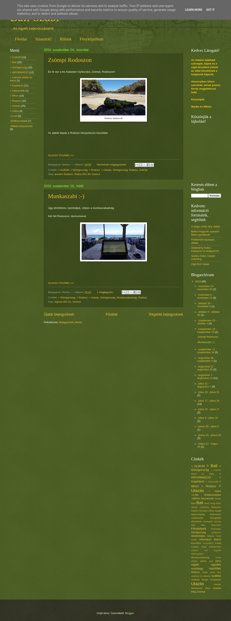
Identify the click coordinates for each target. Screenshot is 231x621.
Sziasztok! (43, 39)
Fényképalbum (91, 39)
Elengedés (215, 518)
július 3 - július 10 (208, 417)
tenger (205, 579)
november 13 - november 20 (206, 288)
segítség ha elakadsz (201, 576)
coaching (204, 507)
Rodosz (133, 169)
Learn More (193, 9)
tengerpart (215, 579)
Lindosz (194, 550)
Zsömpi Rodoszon (70, 60)
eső (193, 525)
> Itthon (14, 95)
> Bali (13, 62)
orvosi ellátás (199, 561)
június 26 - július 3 (208, 426)
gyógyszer (216, 532)
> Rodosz (94, 169)
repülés (216, 564)
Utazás (197, 583)
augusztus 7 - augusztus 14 (205, 376)
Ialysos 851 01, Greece (68, 301)
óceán (218, 557)
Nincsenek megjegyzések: (112, 164)
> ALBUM (63, 169)
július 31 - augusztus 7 (204, 385)
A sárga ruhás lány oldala (205, 226)
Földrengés (216, 529)
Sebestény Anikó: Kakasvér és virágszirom (205, 249)
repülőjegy (197, 568)
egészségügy (198, 514)
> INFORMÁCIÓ (19, 72)
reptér (195, 564)
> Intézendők (17, 90)
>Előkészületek (18, 120)
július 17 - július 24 (208, 400)
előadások (196, 521)
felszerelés (216, 525)
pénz (218, 560)
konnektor (196, 543)
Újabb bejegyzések (59, 314)
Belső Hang (210, 503)
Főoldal (21, 39)
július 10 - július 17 (208, 409)
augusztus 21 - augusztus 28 (206, 368)
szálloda (195, 579)
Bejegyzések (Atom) (70, 322)
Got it (210, 9)
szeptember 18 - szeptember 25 (207, 330)
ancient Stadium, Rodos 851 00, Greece (77, 174)
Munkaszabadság (127, 297)
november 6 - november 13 (205, 296)
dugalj (218, 511)
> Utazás (106, 169)
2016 (198, 281)
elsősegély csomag (212, 521)
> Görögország (79, 169)
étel (203, 525)
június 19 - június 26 (209, 435)
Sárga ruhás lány (211, 572)
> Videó (14, 111)
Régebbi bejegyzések (166, 314)
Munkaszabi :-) (66, 196)
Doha (211, 511)
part (211, 561)
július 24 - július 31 (208, 392)
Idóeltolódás (198, 535)
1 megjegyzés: (105, 292)
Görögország (120, 169)
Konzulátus (208, 543)
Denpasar (216, 507)
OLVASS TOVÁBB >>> (61, 155)
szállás (216, 575)
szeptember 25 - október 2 (207, 322)
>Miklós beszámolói (21, 126)
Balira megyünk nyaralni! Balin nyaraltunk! (205, 233)
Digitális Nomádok (199, 511)
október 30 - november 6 (204, 305)
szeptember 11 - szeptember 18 (207, 351)
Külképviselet (215, 547)
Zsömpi (143, 169)
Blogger (129, 613)
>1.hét (13, 115)
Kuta (204, 547)
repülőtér (215, 568)
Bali (199, 502)
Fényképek (198, 528)
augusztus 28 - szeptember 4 (206, 359)
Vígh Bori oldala (200, 264)
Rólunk (65, 39)
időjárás (210, 536)
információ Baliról (210, 539)
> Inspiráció (16, 85)
